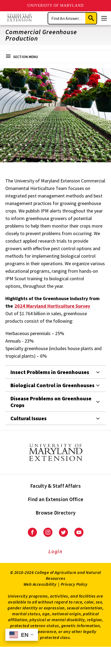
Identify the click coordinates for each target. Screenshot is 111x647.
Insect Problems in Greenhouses (49, 372)
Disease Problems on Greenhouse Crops (50, 401)
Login (55, 551)
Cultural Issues (28, 418)
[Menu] (104, 18)
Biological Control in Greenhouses (52, 385)
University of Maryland (55, 5)
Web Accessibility (40, 584)
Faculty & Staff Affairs (55, 486)
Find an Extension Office (55, 499)
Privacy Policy (74, 584)
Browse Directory (55, 512)
